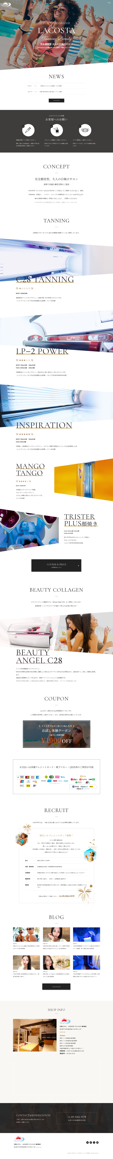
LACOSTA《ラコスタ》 (9, 5)
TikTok (87, 1143)
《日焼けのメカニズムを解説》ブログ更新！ (51, 86)
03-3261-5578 (66, 896)
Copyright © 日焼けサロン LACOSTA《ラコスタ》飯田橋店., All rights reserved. (81, 1154)
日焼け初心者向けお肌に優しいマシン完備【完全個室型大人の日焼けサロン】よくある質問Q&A (56, 948)
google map (62, 1032)
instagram (97, 1143)
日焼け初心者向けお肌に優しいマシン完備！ (51, 91)
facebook (91, 1143)
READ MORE (56, 100)
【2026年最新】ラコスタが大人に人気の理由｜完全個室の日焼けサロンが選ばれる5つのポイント (86, 976)
